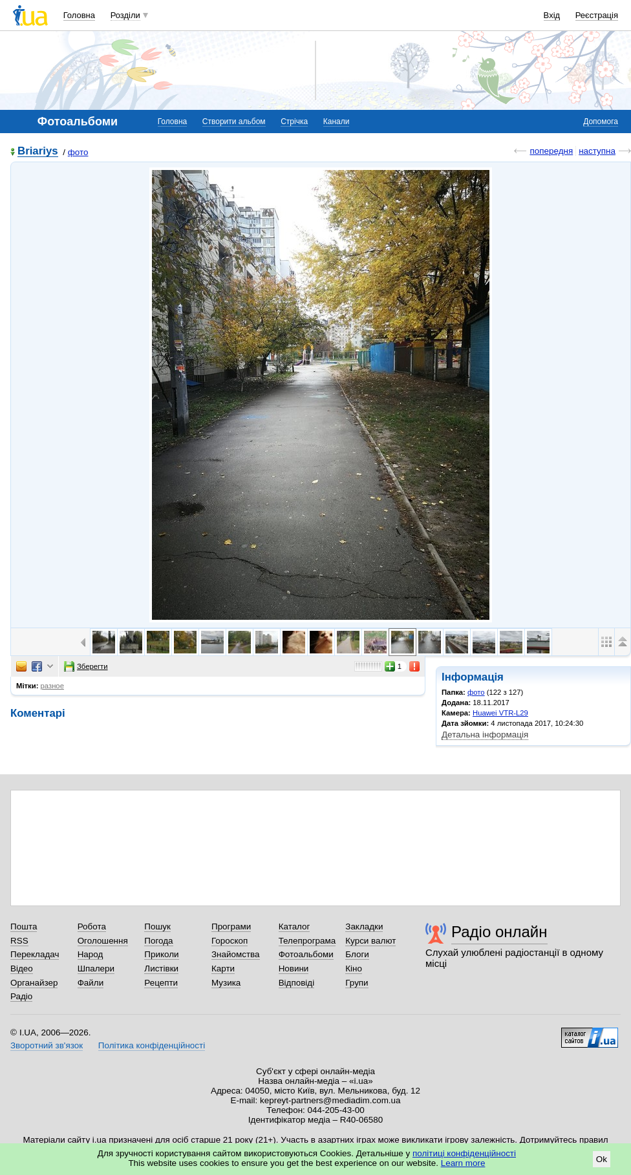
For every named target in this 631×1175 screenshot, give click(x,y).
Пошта (23, 926)
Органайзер (34, 983)
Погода (158, 941)
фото (78, 152)
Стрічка (294, 121)
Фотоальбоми (306, 954)
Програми (231, 926)
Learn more (463, 1163)
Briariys (37, 151)
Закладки (364, 926)
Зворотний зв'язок (46, 1045)
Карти (223, 968)
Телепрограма (307, 941)
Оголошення (103, 941)
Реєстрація (596, 15)
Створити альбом (234, 121)
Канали (336, 121)
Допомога (600, 121)
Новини (294, 968)
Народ (90, 954)
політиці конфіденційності (464, 1153)
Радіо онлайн (499, 931)
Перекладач (34, 954)
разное (52, 686)
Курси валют (370, 941)
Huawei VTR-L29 (500, 713)
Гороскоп (229, 941)
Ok (601, 1159)
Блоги (357, 954)
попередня (551, 151)
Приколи (161, 954)
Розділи (125, 15)
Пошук (157, 926)
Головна (79, 15)
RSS (19, 941)
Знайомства (235, 954)
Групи (356, 983)
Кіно (353, 968)
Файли (91, 983)
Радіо (21, 996)
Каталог (294, 926)
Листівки (161, 968)
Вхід (552, 15)
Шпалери (96, 968)
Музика (226, 983)
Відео (21, 968)
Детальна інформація (485, 734)
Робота (92, 926)
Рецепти (161, 983)
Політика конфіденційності (151, 1045)
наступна (597, 151)
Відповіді (297, 983)
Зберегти (86, 666)
